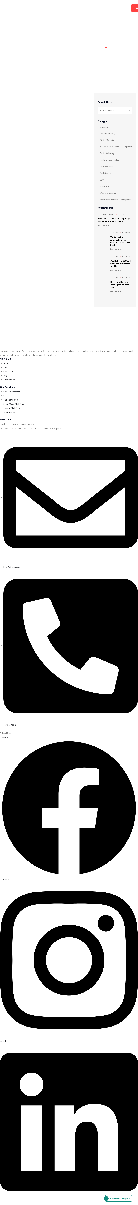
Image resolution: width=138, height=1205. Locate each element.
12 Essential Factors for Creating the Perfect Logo (120, 285)
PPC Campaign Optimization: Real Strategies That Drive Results (120, 241)
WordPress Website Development (115, 200)
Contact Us (95, 8)
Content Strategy (107, 134)
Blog (108, 8)
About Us (81, 8)
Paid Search (105, 173)
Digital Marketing (34, 8)
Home (17, 8)
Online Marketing (107, 167)
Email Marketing (107, 153)
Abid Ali (115, 232)
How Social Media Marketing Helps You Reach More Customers (114, 220)
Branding (104, 127)
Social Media (105, 186)
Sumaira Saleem (107, 214)
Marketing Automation (109, 160)
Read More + (103, 225)
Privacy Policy (40, 1203)
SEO (102, 180)
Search (129, 110)
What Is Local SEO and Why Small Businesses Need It (120, 264)
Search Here (105, 102)
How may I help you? (118, 1198)
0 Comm (122, 214)
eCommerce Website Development (116, 147)
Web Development (60, 8)
